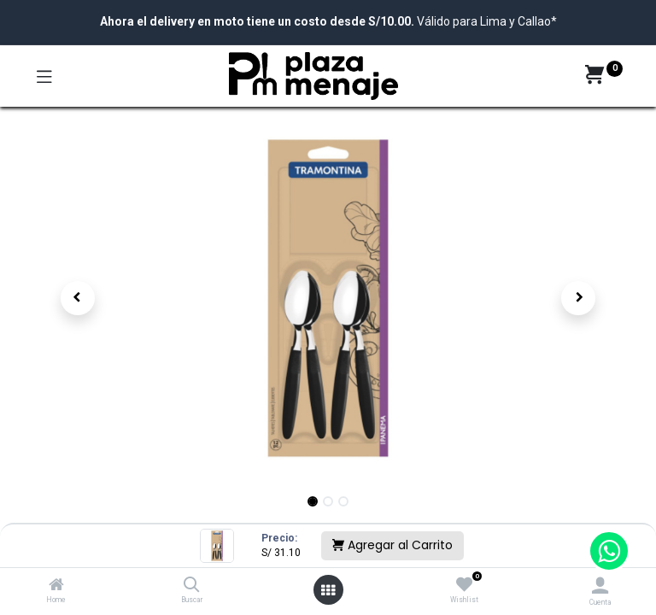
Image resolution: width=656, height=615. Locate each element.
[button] (77, 298)
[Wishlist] (464, 585)
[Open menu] (328, 590)
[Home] (56, 586)
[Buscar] (192, 586)
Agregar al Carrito (392, 545)
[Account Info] (600, 585)
